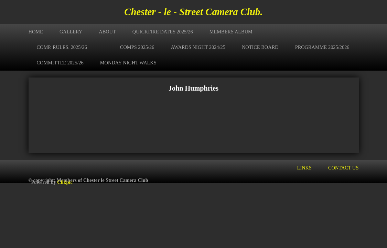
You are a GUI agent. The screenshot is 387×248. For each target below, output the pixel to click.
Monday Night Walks (128, 62)
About (107, 31)
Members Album (230, 31)
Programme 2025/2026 (322, 47)
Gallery (71, 31)
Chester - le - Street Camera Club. (193, 11)
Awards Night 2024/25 (198, 47)
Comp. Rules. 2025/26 (62, 47)
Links (304, 167)
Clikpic (65, 182)
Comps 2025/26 (137, 47)
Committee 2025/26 (60, 62)
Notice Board (260, 47)
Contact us (343, 167)
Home (36, 31)
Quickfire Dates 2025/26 (162, 31)
